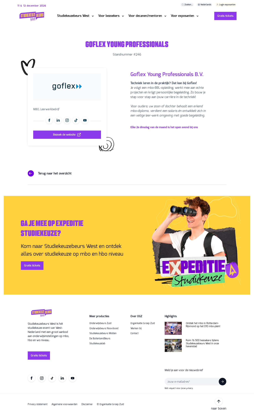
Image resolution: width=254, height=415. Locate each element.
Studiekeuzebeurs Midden (103, 333)
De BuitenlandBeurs (99, 338)
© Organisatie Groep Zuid (110, 404)
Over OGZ (136, 316)
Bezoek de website (64, 134)
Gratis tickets (225, 16)
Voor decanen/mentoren (145, 16)
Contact (134, 333)
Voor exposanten (182, 16)
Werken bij (136, 328)
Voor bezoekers (108, 16)
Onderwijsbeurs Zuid (100, 323)
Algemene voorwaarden (64, 404)
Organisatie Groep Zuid (142, 323)
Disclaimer (87, 404)
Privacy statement (37, 404)
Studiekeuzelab (97, 343)
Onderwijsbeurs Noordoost (103, 328)
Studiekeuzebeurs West (73, 16)
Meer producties (99, 316)
